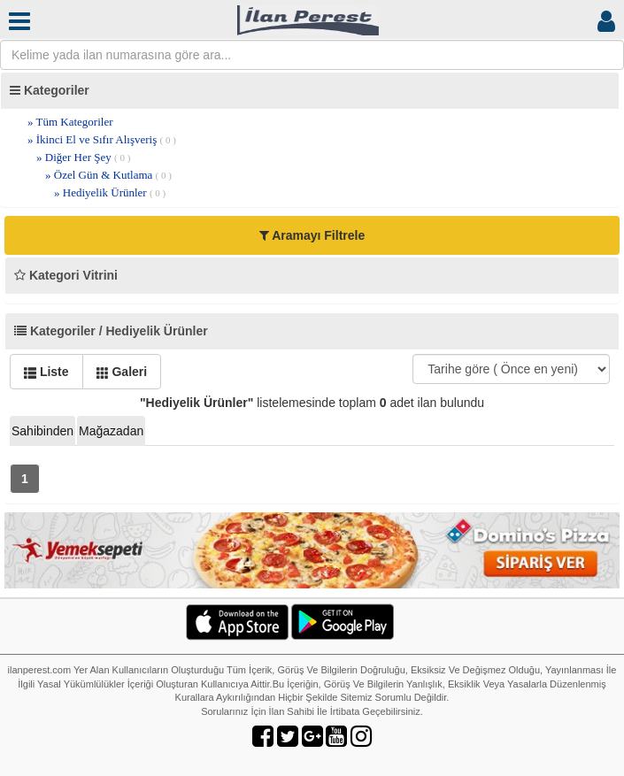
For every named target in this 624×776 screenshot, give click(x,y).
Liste (46, 372)
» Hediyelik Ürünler (110, 192)
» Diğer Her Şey (83, 157)
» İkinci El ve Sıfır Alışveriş (101, 139)
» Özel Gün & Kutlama (108, 174)
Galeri (122, 372)
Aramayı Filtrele (312, 235)
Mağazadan (111, 431)
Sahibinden (42, 431)
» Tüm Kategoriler (70, 121)
